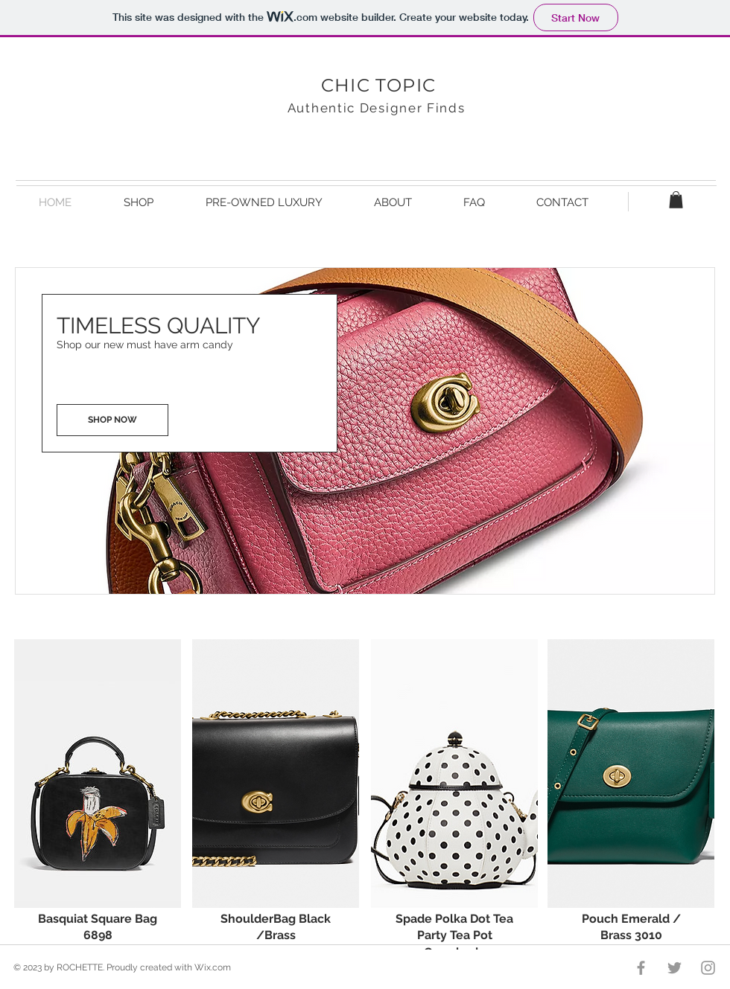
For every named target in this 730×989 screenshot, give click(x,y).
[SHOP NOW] (112, 420)
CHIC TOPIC (378, 85)
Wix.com (212, 967)
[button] (676, 199)
